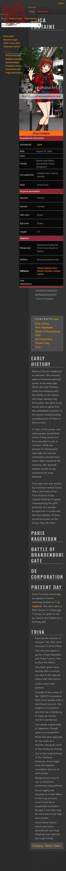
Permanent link (12, 69)
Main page (8, 36)
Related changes (13, 59)
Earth (39, 144)
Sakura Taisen (53, 845)
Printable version (13, 65)
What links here (13, 55)
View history (30, 18)
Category (37, 845)
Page (32, 11)
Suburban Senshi (11, 46)
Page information (14, 72)
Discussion (43, 11)
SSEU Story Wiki (11, 43)
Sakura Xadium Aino (47, 268)
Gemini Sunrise (44, 271)
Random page (10, 39)
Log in (61, 3)
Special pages (12, 62)
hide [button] (56, 319)
